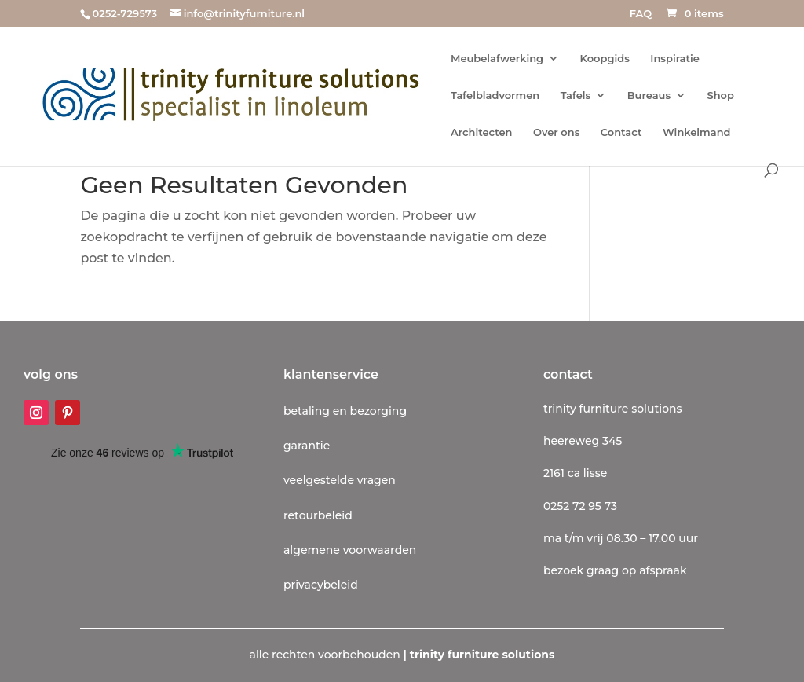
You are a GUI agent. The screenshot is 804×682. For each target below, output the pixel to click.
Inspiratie (675, 58)
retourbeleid (318, 515)
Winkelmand (697, 132)
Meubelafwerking (497, 58)
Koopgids (605, 58)
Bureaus (649, 95)
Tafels (576, 95)
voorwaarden (378, 550)
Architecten (482, 132)
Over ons (556, 132)
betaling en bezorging (345, 411)
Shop (720, 95)
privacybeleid (320, 585)
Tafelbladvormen (495, 95)
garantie (306, 445)
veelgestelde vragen (339, 480)
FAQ (641, 14)
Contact (621, 132)
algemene (311, 550)
